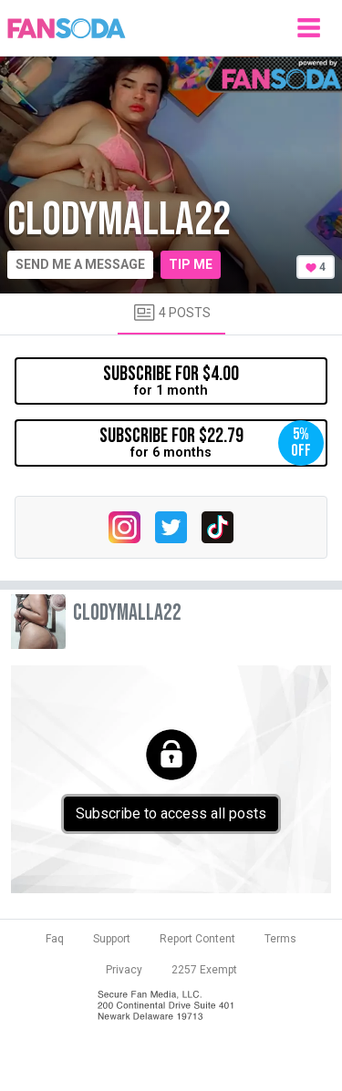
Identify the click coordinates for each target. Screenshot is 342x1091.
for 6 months (212, 443)
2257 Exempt (204, 969)
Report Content (197, 938)
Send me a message (80, 264)
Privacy (124, 969)
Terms (280, 938)
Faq (55, 938)
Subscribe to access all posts (171, 813)
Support (111, 938)
